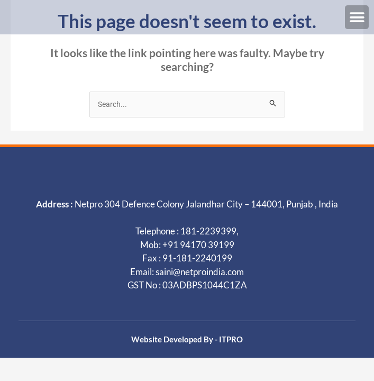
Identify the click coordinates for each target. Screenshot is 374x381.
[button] (357, 17)
